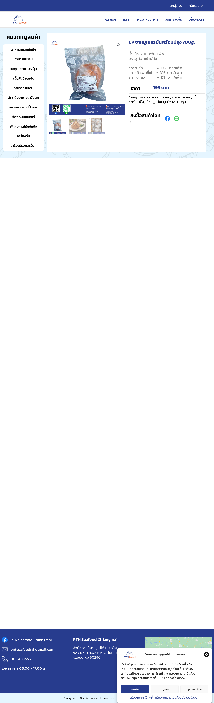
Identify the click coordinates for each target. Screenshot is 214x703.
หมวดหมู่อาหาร (148, 19)
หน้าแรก (110, 19)
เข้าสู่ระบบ (176, 5)
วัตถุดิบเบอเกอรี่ (23, 116)
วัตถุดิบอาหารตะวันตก (23, 97)
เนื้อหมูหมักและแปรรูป (171, 101)
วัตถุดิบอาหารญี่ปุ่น (23, 68)
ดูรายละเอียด (194, 689)
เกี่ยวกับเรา (196, 19)
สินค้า (127, 19)
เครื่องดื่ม (23, 135)
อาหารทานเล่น (23, 88)
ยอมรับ (135, 689)
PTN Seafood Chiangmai (31, 640)
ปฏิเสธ (165, 689)
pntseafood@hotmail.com (32, 649)
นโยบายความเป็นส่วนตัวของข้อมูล (176, 697)
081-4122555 (21, 659)
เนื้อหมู (150, 101)
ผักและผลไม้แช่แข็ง (23, 126)
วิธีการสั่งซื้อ (173, 19)
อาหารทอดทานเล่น (157, 97)
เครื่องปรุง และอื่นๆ (23, 145)
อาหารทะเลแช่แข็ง (23, 49)
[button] (206, 654)
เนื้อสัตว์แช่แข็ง (23, 78)
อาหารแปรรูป (24, 59)
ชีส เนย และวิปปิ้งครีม (23, 107)
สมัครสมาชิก (196, 5)
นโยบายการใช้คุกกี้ (141, 697)
